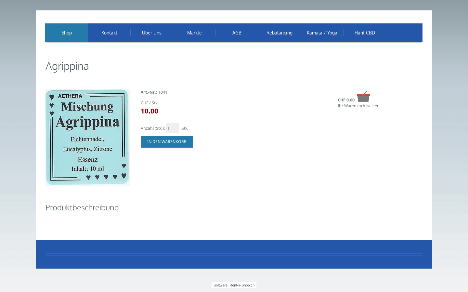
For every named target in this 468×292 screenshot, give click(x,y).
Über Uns (152, 32)
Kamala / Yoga (322, 32)
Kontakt (109, 32)
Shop (66, 32)
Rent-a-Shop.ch (241, 285)
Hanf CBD (365, 32)
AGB (236, 32)
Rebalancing (279, 32)
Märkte (194, 32)
